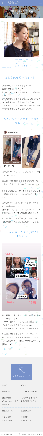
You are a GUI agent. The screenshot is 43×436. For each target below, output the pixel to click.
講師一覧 (5, 404)
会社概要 (24, 417)
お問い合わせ (26, 420)
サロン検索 (6, 417)
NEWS (23, 385)
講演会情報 (6, 397)
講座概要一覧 (7, 410)
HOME (4, 385)
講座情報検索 (26, 410)
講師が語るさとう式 (28, 401)
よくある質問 (7, 420)
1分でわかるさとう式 (29, 397)
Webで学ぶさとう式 (10, 401)
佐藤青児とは (7, 391)
